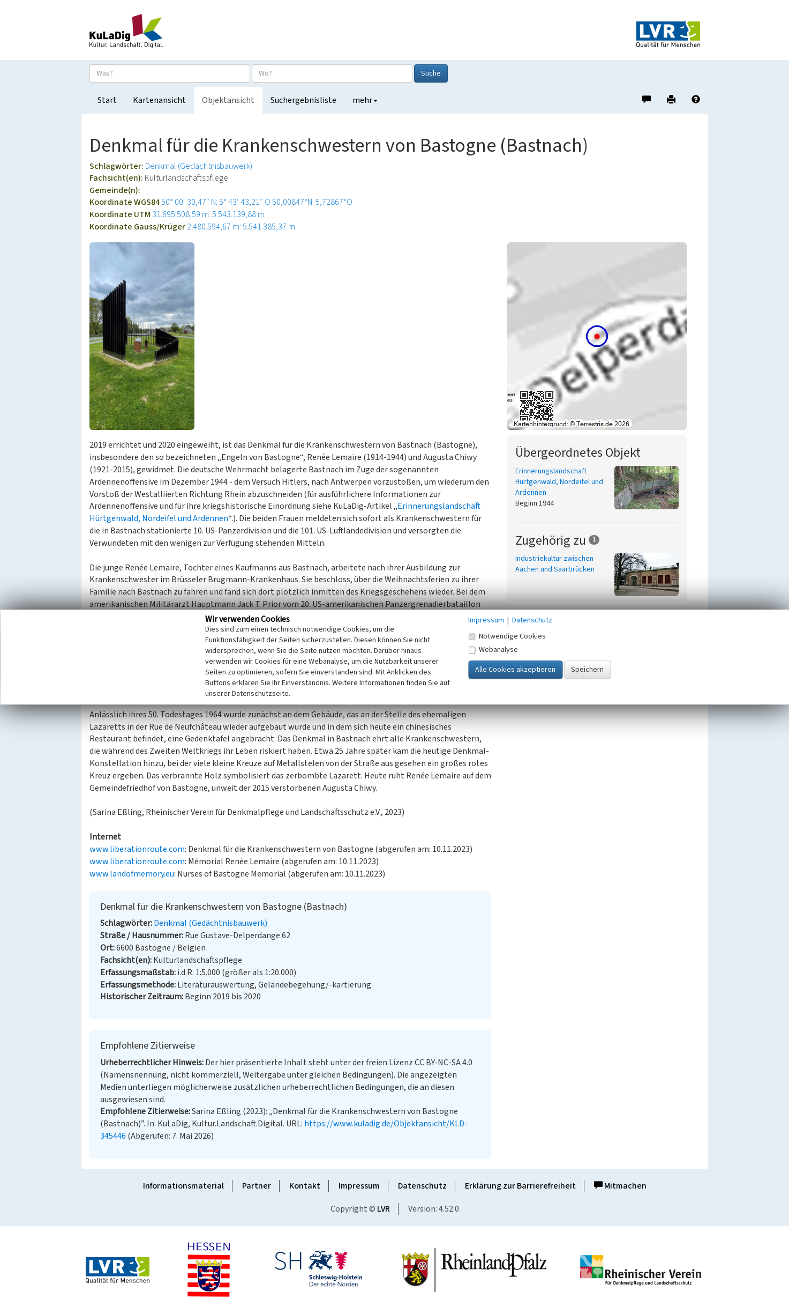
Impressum (359, 1186)
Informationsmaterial (183, 1186)
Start (107, 100)
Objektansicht (228, 100)
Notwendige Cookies (507, 636)
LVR (383, 1209)
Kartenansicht (159, 100)
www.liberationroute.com (137, 849)
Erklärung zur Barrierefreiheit (520, 1186)
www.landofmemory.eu (131, 874)
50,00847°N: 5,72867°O (312, 202)
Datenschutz (422, 1186)
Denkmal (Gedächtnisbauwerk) (198, 166)
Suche (431, 73)
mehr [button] (365, 100)
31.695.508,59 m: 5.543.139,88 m (208, 214)
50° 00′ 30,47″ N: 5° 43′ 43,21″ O (215, 202)
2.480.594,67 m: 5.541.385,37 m (241, 227)
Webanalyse (493, 649)
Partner (256, 1186)
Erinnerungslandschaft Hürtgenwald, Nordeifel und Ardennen (559, 482)
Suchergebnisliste (303, 100)
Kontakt (304, 1186)
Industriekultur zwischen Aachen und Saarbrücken (555, 564)
